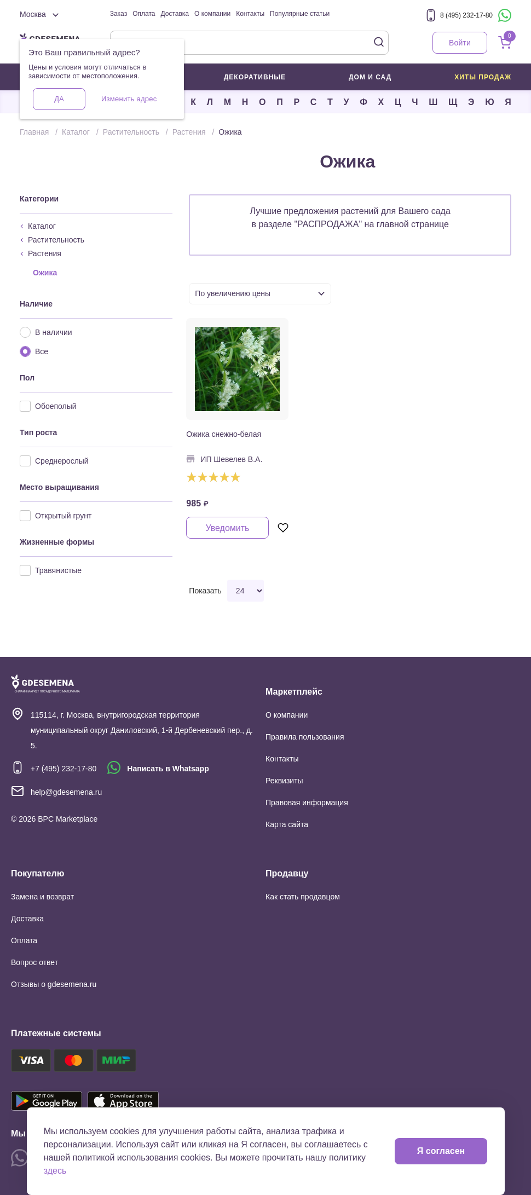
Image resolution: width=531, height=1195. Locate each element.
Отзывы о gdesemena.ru (53, 984)
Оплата (143, 14)
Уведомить (227, 528)
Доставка (174, 14)
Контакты (250, 14)
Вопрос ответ (34, 962)
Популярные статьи (300, 14)
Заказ (118, 14)
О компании (212, 14)
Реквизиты (284, 780)
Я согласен (441, 1151)
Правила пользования (305, 736)
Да (59, 99)
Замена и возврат (42, 896)
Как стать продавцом (303, 896)
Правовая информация (307, 802)
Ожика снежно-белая (223, 434)
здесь (55, 1170)
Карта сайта (287, 824)
